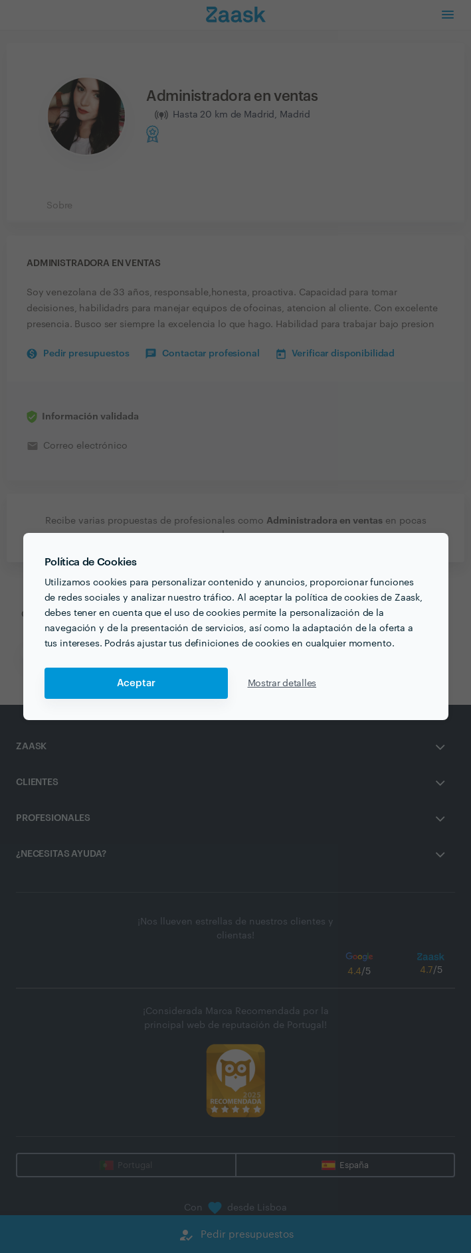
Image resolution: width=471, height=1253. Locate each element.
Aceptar (136, 683)
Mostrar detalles (282, 683)
